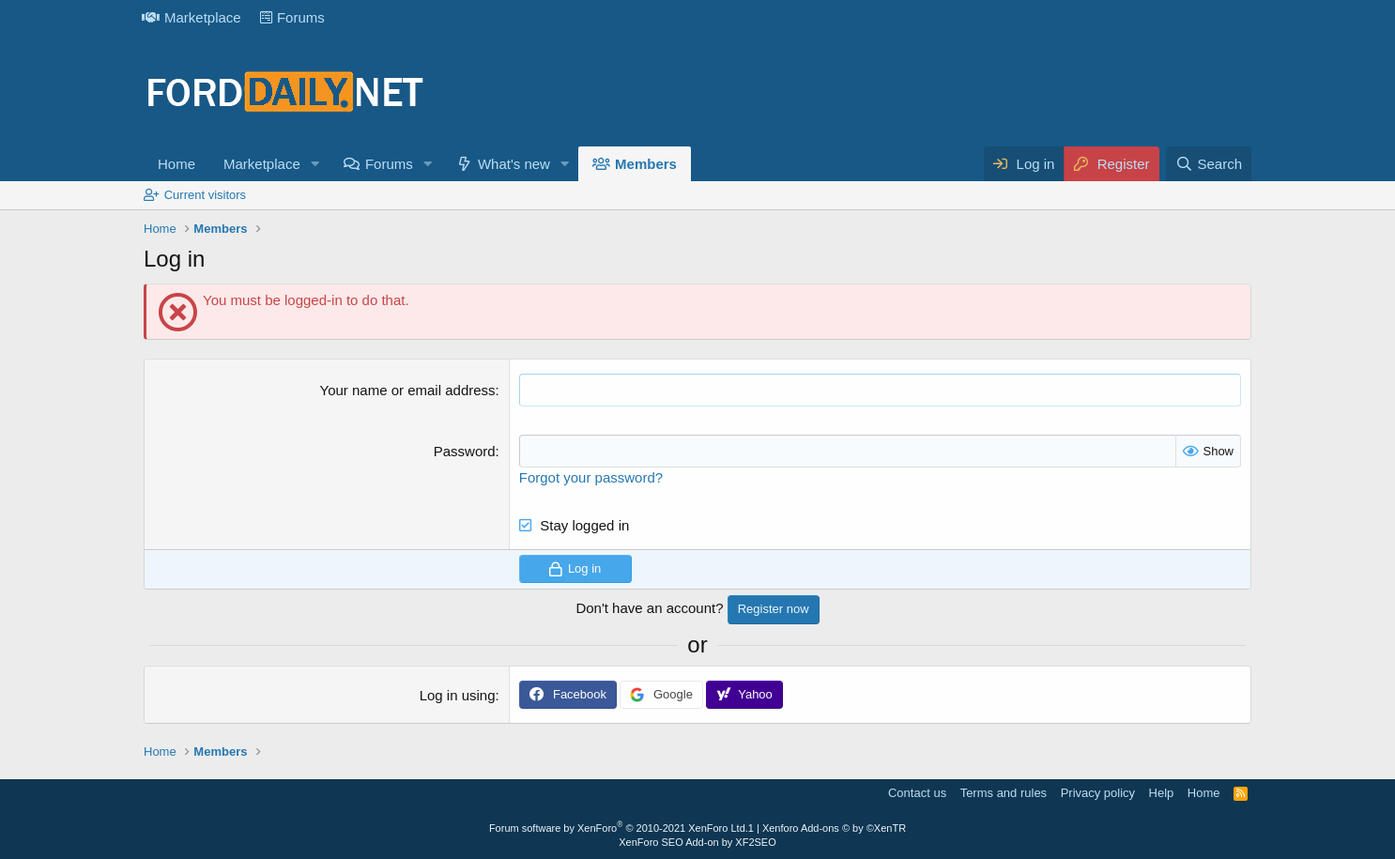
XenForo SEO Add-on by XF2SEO (697, 842)
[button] (315, 163)
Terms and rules (1003, 793)
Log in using (458, 695)
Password (465, 451)
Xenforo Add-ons (834, 828)
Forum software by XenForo (618, 828)
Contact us (917, 793)
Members (646, 164)
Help (1161, 793)
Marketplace (191, 17)
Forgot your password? (591, 477)
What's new (514, 164)
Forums (292, 17)
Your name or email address (408, 390)
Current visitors (205, 195)
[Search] (1208, 163)
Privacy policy (1098, 793)
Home (176, 164)
